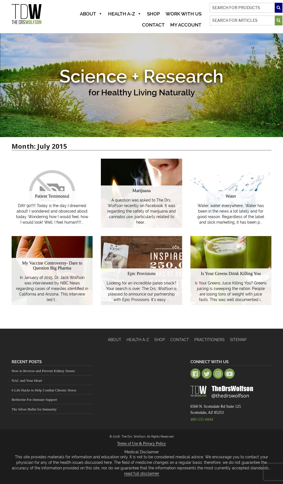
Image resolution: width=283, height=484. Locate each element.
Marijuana (141, 190)
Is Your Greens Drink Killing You (231, 273)
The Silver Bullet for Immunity (34, 409)
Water (231, 196)
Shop (153, 14)
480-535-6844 (201, 419)
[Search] (246, 8)
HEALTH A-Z (138, 340)
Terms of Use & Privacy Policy (141, 443)
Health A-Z (125, 14)
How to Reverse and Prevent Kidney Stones (43, 371)
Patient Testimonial (52, 196)
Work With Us (183, 14)
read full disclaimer (141, 473)
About (91, 14)
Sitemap (238, 340)
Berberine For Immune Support (34, 399)
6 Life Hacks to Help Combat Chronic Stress (44, 390)
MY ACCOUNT (185, 25)
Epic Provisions (142, 273)
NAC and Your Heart (27, 380)
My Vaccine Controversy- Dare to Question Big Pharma (52, 266)
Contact (153, 25)
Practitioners (209, 340)
